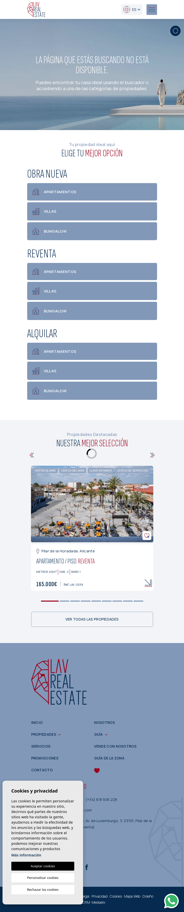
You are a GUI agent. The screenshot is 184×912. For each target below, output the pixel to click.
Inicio (37, 722)
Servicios (41, 746)
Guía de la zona (109, 758)
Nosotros (104, 722)
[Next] (152, 455)
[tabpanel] (92, 528)
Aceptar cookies (43, 866)
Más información (26, 855)
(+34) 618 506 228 (101, 799)
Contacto (42, 770)
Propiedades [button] (43, 734)
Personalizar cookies (43, 877)
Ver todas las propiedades (92, 619)
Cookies (116, 896)
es (129, 9)
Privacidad (99, 896)
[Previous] (31, 455)
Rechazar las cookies (42, 889)
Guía (98, 734)
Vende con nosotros (115, 746)
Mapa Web (132, 896)
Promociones (44, 758)
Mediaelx (98, 902)
